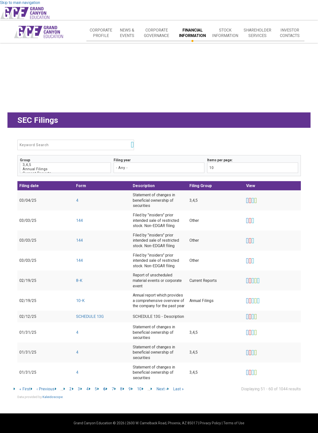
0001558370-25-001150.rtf (252, 300)
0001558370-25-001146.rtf (252, 280)
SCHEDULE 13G (90, 316)
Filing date (29, 185)
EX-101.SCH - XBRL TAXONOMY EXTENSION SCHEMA (258, 280)
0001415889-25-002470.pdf (250, 332)
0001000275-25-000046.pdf (250, 261)
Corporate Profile (101, 33)
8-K (79, 280)
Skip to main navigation (20, 2)
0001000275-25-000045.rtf (252, 240)
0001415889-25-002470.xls (255, 332)
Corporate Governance (156, 33)
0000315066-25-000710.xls (255, 316)
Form (81, 185)
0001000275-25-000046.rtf (252, 261)
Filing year (122, 160)
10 (139, 389)
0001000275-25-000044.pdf (250, 220)
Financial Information (192, 33)
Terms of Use (233, 423)
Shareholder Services (257, 33)
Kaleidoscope (53, 397)
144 (79, 220)
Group (25, 160)
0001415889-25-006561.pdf (250, 200)
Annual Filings (65, 169)
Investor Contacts (290, 33)
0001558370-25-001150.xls (255, 300)
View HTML (247, 200)
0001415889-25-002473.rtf (252, 352)
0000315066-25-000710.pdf (250, 316)
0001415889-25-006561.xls (255, 200)
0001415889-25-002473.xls (255, 352)
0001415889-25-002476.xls (255, 372)
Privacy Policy (210, 423)
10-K (80, 300)
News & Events (127, 33)
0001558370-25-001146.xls (255, 280)
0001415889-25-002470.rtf (252, 332)
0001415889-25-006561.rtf (252, 200)
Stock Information (225, 33)
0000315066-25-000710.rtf (252, 316)
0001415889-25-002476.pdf (250, 372)
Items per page (219, 160)
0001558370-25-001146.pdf (250, 280)
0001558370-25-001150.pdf (250, 300)
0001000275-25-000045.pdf (250, 240)
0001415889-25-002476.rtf (252, 372)
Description (144, 185)
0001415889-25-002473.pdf (250, 352)
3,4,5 (65, 165)
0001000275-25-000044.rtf (252, 220)
